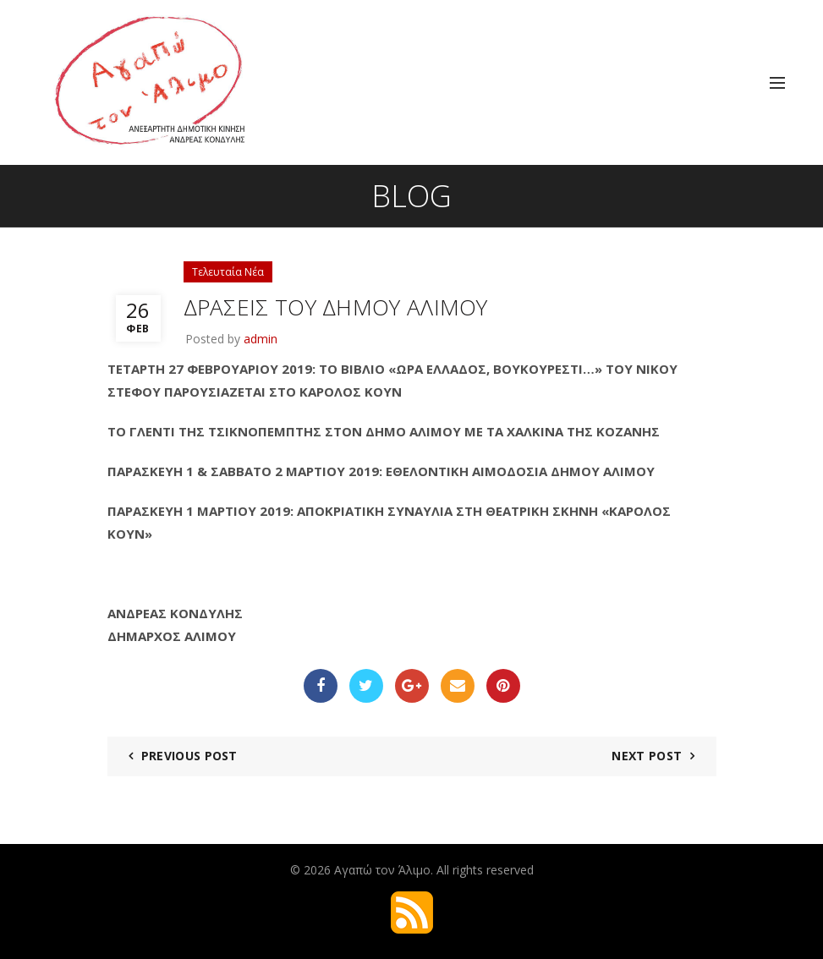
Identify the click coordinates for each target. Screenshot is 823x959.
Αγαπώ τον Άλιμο (382, 870)
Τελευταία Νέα (228, 272)
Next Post (647, 756)
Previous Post (189, 756)
